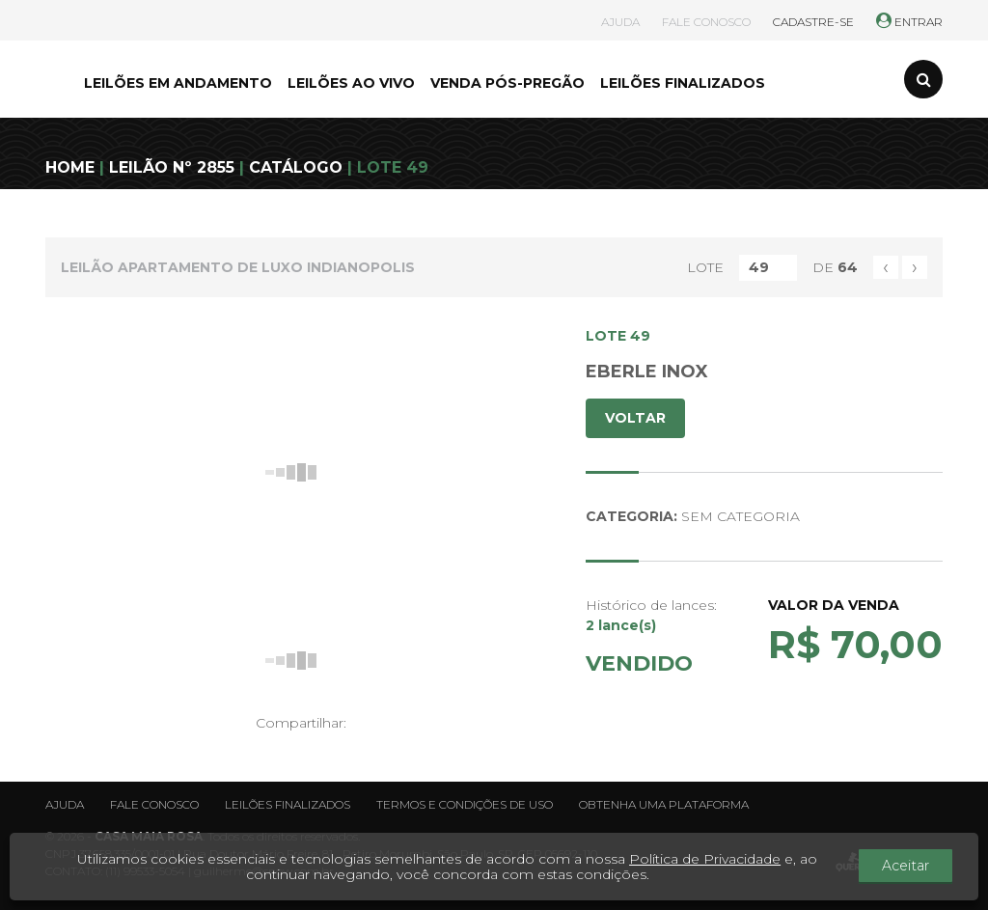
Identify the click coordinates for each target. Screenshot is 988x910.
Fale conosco (154, 804)
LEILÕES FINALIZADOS (682, 83)
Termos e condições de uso (464, 804)
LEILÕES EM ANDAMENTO (178, 83)
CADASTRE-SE (813, 21)
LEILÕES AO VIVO (351, 83)
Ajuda (64, 804)
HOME (70, 167)
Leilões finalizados (287, 804)
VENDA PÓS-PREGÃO (507, 83)
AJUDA (620, 21)
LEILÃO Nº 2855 (171, 167)
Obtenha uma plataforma (664, 804)
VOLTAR (635, 418)
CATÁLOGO (296, 167)
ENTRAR (909, 21)
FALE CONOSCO (706, 21)
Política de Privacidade (710, 859)
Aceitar (912, 866)
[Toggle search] (923, 79)
